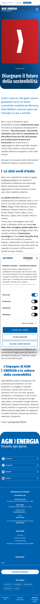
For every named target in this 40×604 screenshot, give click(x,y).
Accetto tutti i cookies (20, 330)
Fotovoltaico (8, 588)
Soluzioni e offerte (20, 538)
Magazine (27, 2)
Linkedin (6, 471)
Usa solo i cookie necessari (20, 344)
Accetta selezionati (20, 337)
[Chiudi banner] (37, 258)
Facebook (7, 458)
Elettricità (7, 584)
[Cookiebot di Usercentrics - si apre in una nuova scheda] (24, 258)
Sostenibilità (17, 584)
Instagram (7, 465)
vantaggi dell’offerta (17, 422)
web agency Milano (34, 599)
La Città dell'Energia (20, 541)
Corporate (18, 2)
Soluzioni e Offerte (7, 2)
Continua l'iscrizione (20, 572)
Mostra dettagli (27, 323)
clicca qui (6, 279)
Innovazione (28, 584)
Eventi (17, 588)
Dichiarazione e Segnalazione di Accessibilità (20, 543)
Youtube (6, 478)
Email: (3, 563)
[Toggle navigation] (37, 9)
